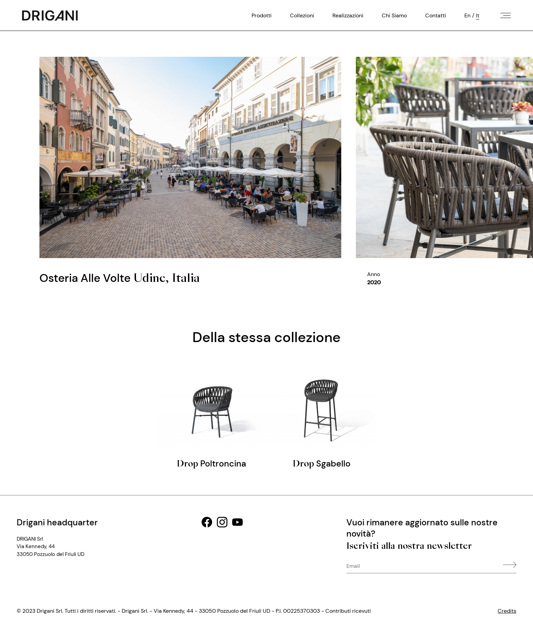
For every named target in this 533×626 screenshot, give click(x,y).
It (477, 15)
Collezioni (302, 15)
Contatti (435, 15)
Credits (507, 610)
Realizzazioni (347, 15)
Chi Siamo (394, 15)
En (467, 15)
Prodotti (262, 15)
